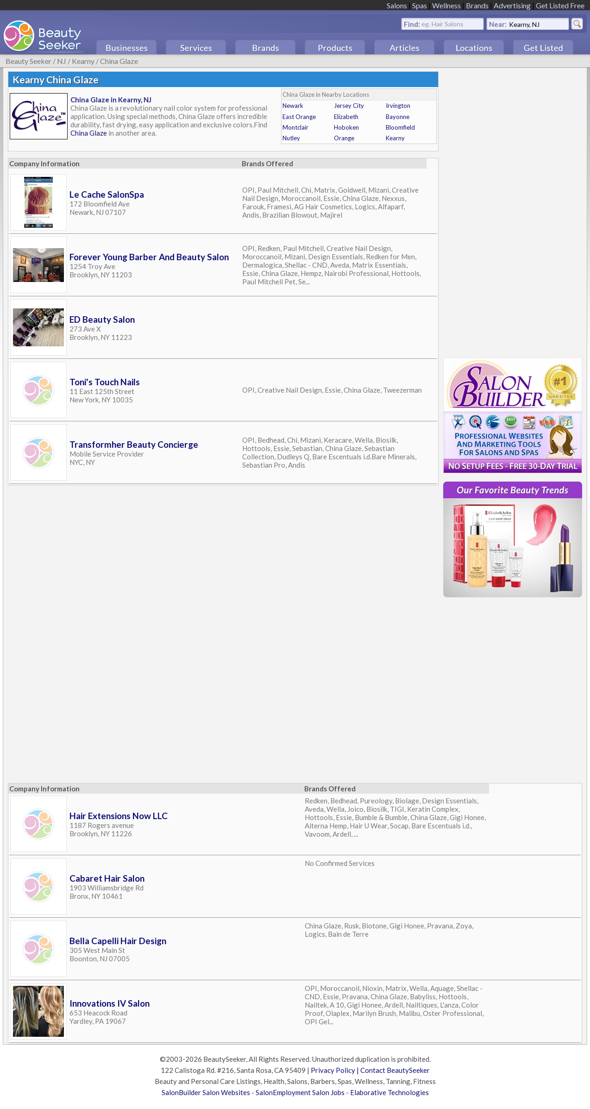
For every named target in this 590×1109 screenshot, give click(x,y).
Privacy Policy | (335, 1070)
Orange (344, 138)
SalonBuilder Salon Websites (206, 1092)
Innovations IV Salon (109, 1003)
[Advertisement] (512, 210)
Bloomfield (400, 127)
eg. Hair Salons (442, 23)
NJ (61, 60)
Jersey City (349, 105)
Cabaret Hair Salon (106, 878)
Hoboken (346, 127)
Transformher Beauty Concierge (133, 444)
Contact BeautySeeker (395, 1070)
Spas (419, 5)
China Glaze (119, 60)
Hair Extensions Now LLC (118, 815)
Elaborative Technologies (389, 1092)
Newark (292, 105)
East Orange (299, 116)
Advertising (512, 5)
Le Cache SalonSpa (106, 194)
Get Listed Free (560, 5)
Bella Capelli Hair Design (117, 940)
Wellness (446, 5)
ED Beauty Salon (102, 319)
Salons (397, 5)
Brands (477, 5)
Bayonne (397, 116)
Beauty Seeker (28, 60)
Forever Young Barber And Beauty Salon (149, 256)
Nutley (291, 138)
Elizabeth (346, 116)
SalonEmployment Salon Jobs (300, 1092)
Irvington (398, 105)
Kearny (83, 60)
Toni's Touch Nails (104, 381)
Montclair (295, 127)
